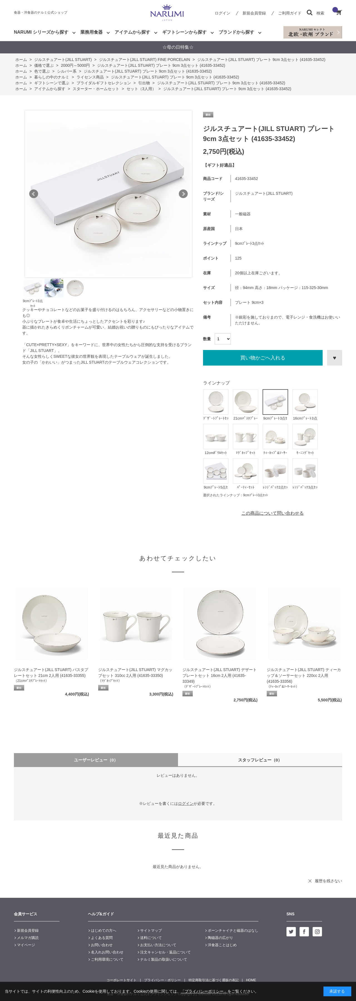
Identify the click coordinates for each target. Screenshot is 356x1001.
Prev (33, 193)
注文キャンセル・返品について (165, 952)
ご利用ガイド (289, 13)
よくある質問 (102, 938)
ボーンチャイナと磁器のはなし (233, 930)
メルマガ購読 (28, 938)
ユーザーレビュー (96, 760)
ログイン (222, 13)
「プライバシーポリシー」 (204, 991)
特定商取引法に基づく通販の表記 (214, 980)
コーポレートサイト (122, 980)
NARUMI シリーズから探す (41, 32)
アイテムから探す (132, 32)
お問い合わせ (102, 945)
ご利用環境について (107, 959)
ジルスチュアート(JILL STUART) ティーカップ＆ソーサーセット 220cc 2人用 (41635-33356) (304, 675)
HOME (251, 980)
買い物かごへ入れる (262, 358)
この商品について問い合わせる (272, 513)
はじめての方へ (103, 930)
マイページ (26, 945)
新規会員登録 (254, 13)
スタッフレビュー (260, 760)
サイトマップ (151, 930)
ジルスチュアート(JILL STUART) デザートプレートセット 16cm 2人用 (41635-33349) (219, 675)
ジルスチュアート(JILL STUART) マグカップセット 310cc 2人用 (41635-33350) (135, 672)
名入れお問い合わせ (107, 952)
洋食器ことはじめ (222, 945)
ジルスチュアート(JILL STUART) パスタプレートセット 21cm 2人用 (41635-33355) (51, 672)
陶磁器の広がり (220, 938)
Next (183, 193)
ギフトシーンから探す (184, 32)
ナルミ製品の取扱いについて (163, 959)
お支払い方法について (158, 945)
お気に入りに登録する (334, 358)
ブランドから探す (236, 32)
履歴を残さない (328, 881)
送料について (151, 938)
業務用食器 (91, 32)
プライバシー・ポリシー (162, 980)
